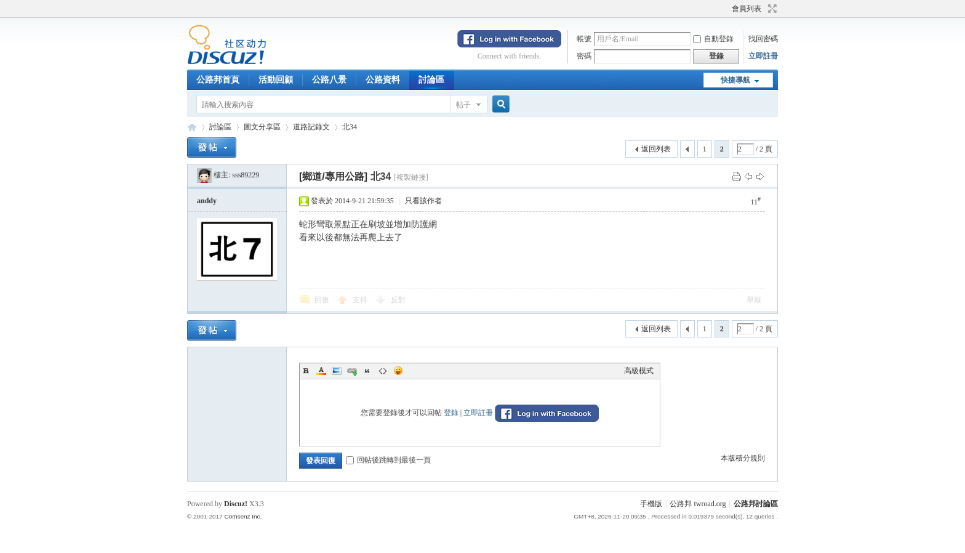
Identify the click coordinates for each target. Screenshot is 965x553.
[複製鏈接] (411, 177)
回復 (321, 300)
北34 (349, 127)
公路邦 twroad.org (698, 503)
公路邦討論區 (192, 127)
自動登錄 (713, 38)
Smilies (398, 371)
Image (336, 371)
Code (383, 371)
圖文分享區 (262, 127)
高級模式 (639, 370)
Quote (367, 371)
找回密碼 (763, 38)
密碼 (584, 56)
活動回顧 (275, 79)
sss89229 (245, 175)
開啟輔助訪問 (726, 8)
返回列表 (656, 149)
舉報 (754, 300)
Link (352, 371)
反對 (398, 300)
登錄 (451, 412)
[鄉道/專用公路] (333, 176)
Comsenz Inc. (243, 516)
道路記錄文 (311, 127)
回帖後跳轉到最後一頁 (388, 460)
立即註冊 (763, 56)
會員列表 (746, 8)
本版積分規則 (743, 458)
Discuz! (235, 503)
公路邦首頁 (217, 79)
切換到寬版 (771, 8)
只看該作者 (423, 200)
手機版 (651, 503)
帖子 (463, 104)
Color (321, 371)
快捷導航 (735, 80)
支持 (361, 300)
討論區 (431, 79)
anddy (207, 200)
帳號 (584, 38)
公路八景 (329, 79)
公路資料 (383, 79)
